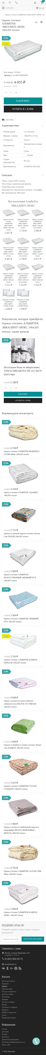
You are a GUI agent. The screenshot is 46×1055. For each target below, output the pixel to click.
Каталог (8, 7)
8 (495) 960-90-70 (14, 959)
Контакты (5, 1037)
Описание (7, 175)
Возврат (5, 1034)
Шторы (4, 1005)
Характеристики (10, 125)
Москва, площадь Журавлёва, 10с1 (17, 953)
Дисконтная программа (10, 1039)
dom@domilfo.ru (11, 964)
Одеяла (4, 986)
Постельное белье (8, 981)
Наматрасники (7, 989)
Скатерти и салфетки (9, 1007)
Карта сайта (6, 1045)
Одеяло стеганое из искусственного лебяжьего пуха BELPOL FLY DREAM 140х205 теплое (20, 704)
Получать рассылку (33, 939)
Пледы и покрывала (9, 991)
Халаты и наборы (8, 1002)
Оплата (4, 1029)
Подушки (5, 984)
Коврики (5, 999)
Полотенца (6, 997)
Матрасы (5, 1010)
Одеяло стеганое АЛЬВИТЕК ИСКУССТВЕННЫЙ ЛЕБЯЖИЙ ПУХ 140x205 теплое (20, 578)
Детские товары (7, 994)
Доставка (5, 1032)
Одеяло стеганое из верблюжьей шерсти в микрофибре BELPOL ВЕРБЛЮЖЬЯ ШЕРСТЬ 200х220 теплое (21, 830)
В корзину (23, 100)
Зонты (4, 1015)
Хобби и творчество (9, 1012)
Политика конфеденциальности (13, 1042)
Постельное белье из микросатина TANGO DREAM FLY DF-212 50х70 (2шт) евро (23, 371)
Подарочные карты (9, 1018)
